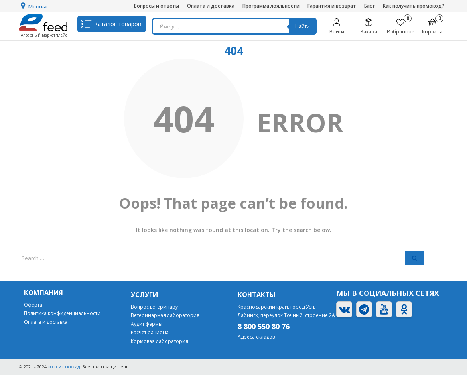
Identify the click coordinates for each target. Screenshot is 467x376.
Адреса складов (256, 338)
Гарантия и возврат (331, 5)
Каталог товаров (117, 26)
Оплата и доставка (210, 5)
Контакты (259, 295)
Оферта (33, 305)
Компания (46, 293)
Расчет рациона (150, 333)
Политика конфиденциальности (62, 314)
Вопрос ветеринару (154, 307)
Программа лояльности (271, 5)
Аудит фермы (146, 325)
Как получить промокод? (413, 5)
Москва (40, 6)
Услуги (146, 295)
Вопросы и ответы (156, 5)
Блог (369, 5)
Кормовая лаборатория (159, 342)
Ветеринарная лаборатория (165, 316)
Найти (305, 26)
